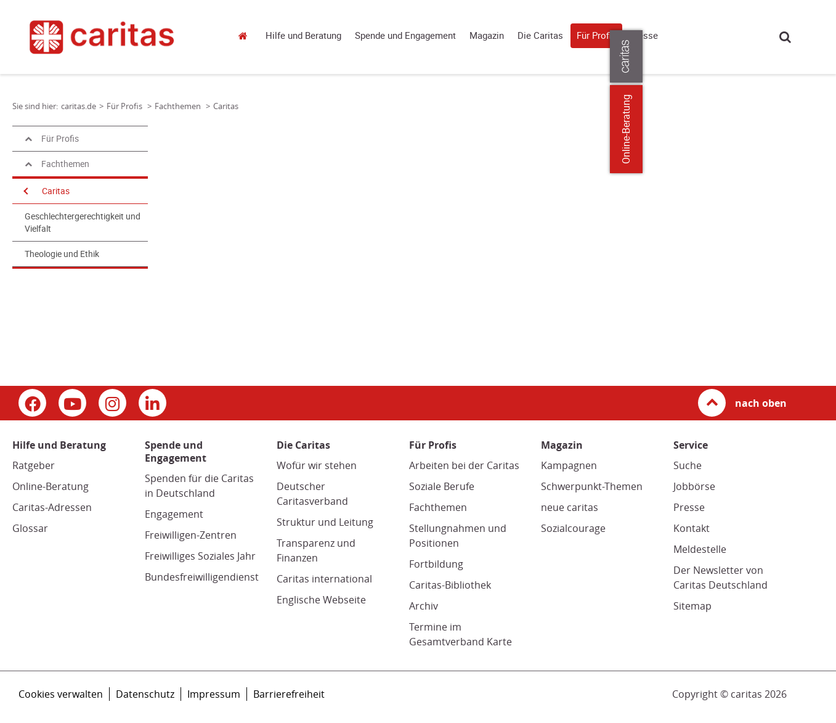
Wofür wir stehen (317, 465)
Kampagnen (569, 465)
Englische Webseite (321, 600)
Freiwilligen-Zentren (191, 535)
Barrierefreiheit (289, 694)
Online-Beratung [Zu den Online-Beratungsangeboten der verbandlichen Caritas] (819, 129)
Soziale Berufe (441, 486)
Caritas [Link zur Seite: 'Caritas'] (225, 106)
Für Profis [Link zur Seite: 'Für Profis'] (125, 106)
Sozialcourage (573, 528)
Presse (644, 35)
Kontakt (691, 528)
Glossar (30, 528)
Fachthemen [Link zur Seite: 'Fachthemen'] (179, 106)
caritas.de (245, 35)
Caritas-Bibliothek (450, 585)
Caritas (56, 191)
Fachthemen (438, 507)
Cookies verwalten (60, 694)
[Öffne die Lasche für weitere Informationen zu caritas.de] (819, 56)
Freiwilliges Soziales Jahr (200, 556)
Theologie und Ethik (62, 254)
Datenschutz (145, 694)
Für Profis (596, 35)
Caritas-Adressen (52, 507)
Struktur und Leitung (325, 522)
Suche (785, 36)
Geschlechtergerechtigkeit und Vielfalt (82, 222)
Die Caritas (540, 35)
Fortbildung (436, 564)
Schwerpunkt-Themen (592, 486)
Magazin (486, 35)
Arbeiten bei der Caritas (464, 465)
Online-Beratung (50, 486)
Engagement (174, 514)
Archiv (423, 606)
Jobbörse (694, 486)
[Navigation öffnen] (24, 191)
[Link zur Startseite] (115, 37)
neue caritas (569, 507)
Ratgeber (33, 465)
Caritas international (324, 579)
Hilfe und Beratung (303, 35)
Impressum (213, 694)
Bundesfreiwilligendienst (202, 577)
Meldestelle (699, 549)
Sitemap (692, 606)
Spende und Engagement (405, 35)
